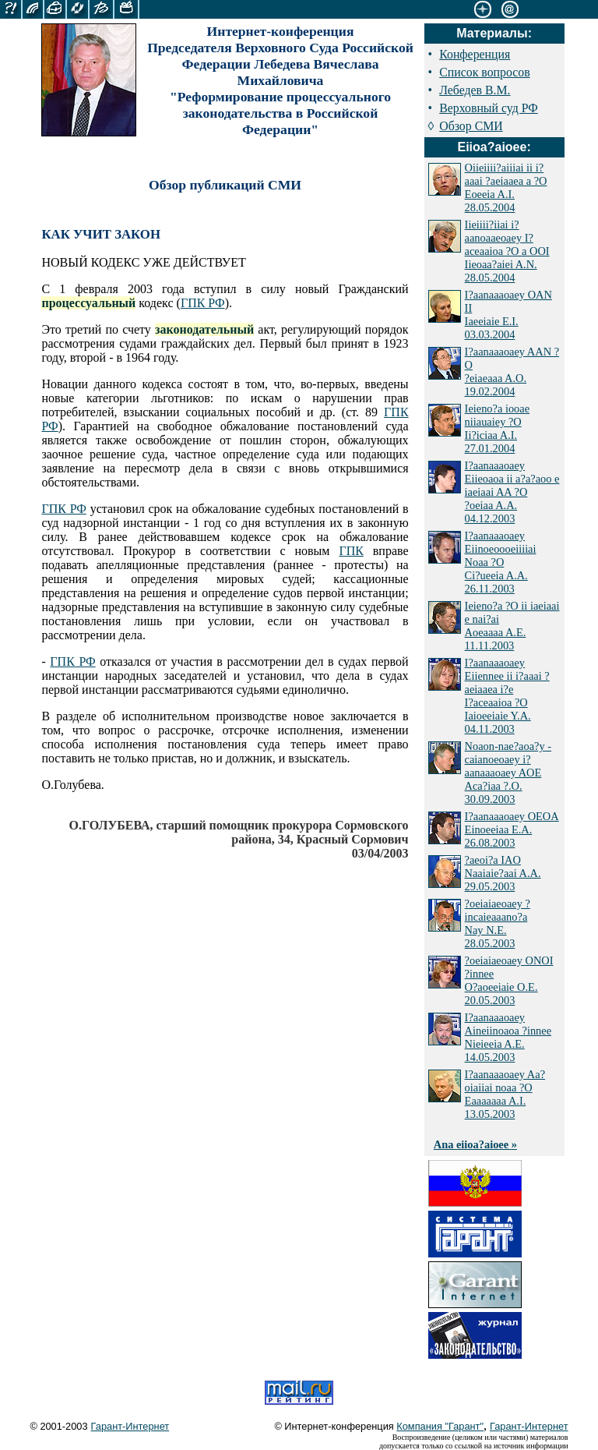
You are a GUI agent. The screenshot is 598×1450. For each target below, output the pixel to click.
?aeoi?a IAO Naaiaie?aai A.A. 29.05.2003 (503, 873)
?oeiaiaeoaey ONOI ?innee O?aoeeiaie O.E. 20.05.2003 (509, 980)
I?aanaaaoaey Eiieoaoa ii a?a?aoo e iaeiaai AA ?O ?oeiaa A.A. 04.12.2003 (512, 492)
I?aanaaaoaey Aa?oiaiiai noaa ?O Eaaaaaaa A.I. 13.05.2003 (505, 1094)
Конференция (474, 54)
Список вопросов (484, 72)
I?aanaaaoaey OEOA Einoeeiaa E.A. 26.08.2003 (512, 829)
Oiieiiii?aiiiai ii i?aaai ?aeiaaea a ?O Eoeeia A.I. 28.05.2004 (506, 187)
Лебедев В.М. (474, 90)
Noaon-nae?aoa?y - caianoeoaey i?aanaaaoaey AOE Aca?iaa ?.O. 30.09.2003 (508, 772)
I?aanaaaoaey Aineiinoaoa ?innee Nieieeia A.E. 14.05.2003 (508, 1037)
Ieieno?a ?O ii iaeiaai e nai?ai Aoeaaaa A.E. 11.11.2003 (512, 625)
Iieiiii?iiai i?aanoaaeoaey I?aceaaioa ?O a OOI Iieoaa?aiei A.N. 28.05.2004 (507, 251)
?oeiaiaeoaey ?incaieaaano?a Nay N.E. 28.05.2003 (497, 923)
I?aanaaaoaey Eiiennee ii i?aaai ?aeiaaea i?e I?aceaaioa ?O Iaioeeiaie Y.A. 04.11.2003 (507, 695)
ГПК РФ (203, 302)
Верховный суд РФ (488, 108)
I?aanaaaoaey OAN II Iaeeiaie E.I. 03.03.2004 (508, 314)
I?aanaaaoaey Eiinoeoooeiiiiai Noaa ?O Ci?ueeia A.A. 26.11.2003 (500, 562)
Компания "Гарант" (440, 1426)
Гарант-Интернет (130, 1426)
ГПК (351, 550)
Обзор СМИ (471, 126)
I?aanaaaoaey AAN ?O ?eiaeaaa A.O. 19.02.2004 (512, 371)
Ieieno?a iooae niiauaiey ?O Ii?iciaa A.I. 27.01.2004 (497, 428)
